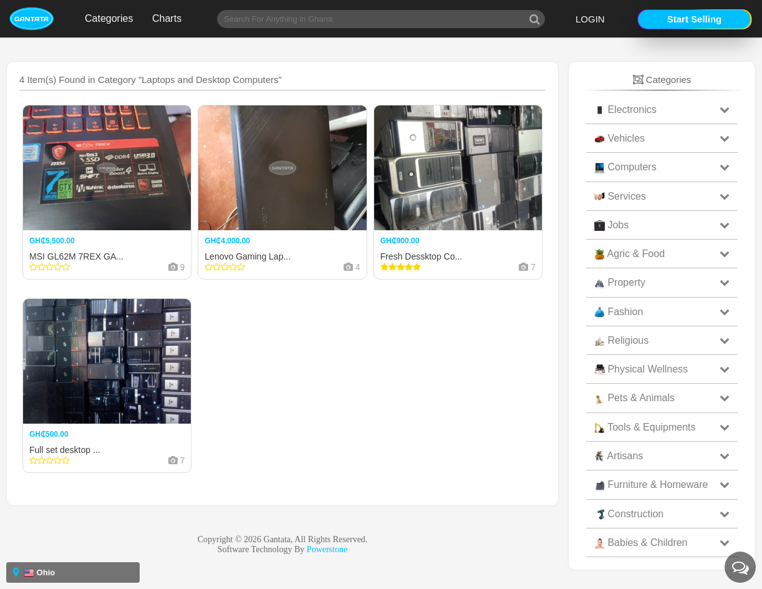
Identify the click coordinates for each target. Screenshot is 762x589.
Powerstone (327, 549)
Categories (109, 18)
